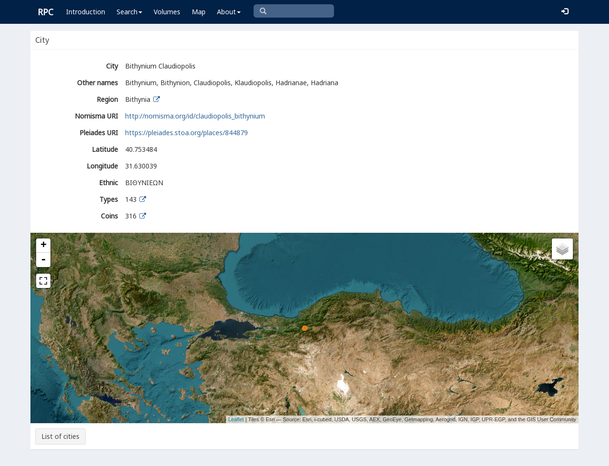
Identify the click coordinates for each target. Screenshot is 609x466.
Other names (97, 82)
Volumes (167, 11)
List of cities (60, 436)
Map (199, 11)
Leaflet (236, 419)
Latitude (105, 149)
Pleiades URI (98, 132)
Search (129, 11)
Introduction (85, 11)
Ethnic (108, 182)
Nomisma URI (96, 115)
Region (107, 99)
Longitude (102, 165)
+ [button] (43, 245)
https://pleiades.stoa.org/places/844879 (186, 132)
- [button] (43, 260)
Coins (109, 215)
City (112, 65)
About (229, 11)
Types (108, 199)
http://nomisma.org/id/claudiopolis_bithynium (195, 115)
